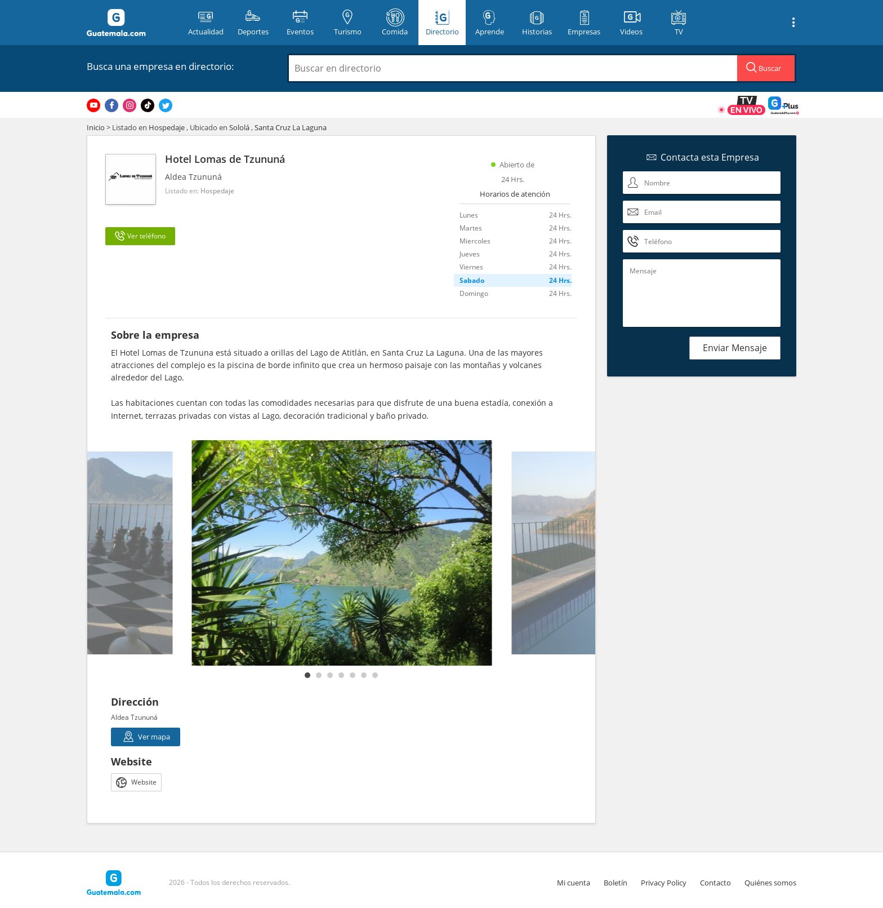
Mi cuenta (573, 883)
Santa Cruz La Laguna (291, 127)
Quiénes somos (770, 883)
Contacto (715, 883)
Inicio (96, 127)
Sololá (239, 127)
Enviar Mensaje (735, 348)
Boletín (615, 883)
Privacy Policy (663, 883)
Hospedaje (167, 127)
